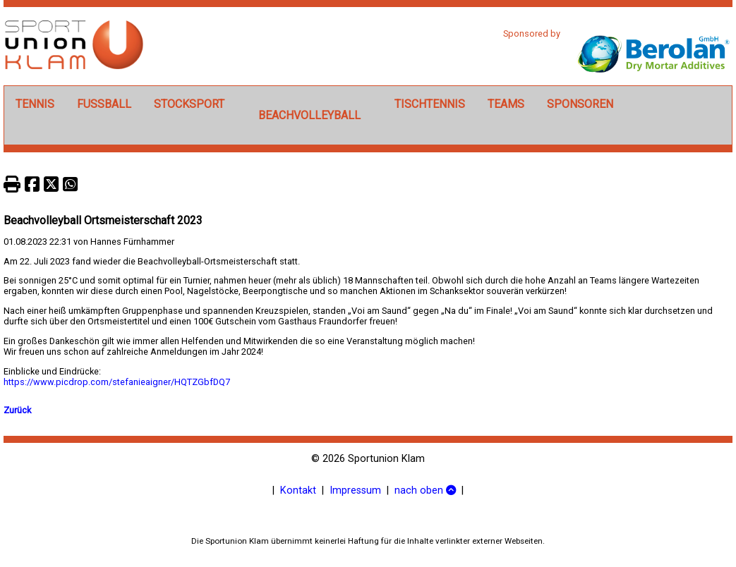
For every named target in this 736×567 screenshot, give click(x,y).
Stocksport (189, 104)
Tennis (35, 104)
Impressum (355, 490)
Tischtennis (429, 104)
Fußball (104, 104)
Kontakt (298, 490)
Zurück (17, 410)
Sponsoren (580, 104)
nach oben (425, 490)
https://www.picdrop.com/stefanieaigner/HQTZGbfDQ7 (117, 382)
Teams (506, 104)
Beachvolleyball (309, 115)
